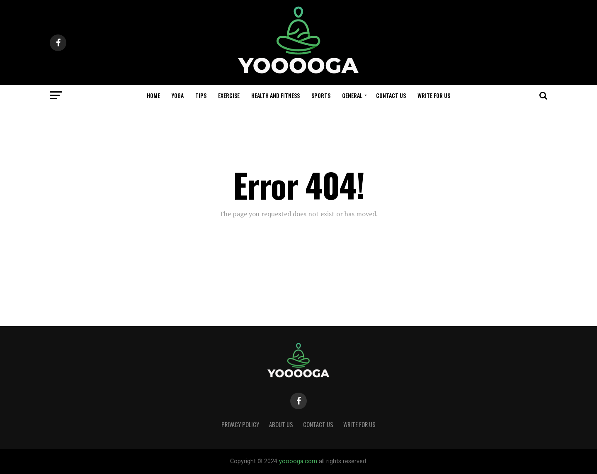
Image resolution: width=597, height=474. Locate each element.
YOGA (178, 95)
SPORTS (320, 95)
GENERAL (352, 95)
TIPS (200, 95)
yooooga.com (298, 461)
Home (153, 95)
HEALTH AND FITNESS (275, 95)
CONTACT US (391, 95)
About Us (281, 424)
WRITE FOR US (433, 95)
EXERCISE (229, 95)
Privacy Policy (240, 424)
